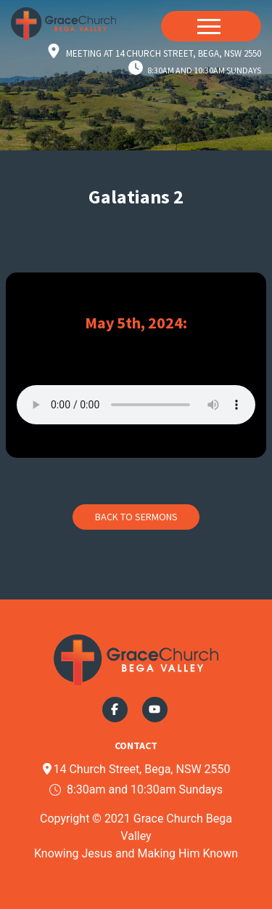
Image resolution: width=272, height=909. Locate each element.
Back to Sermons (136, 516)
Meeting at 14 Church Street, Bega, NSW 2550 (163, 53)
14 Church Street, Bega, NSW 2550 (135, 769)
